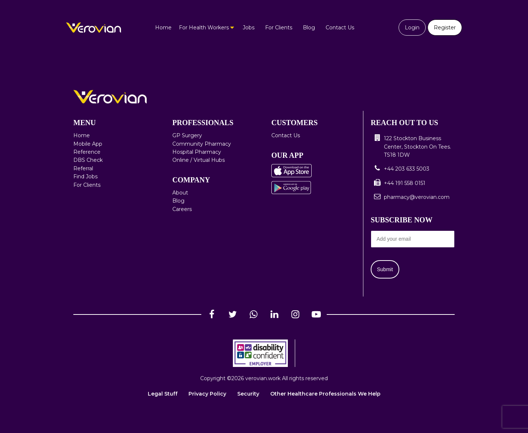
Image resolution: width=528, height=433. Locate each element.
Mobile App (87, 144)
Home (163, 27)
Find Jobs (85, 176)
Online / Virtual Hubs (198, 160)
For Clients (278, 27)
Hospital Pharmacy (196, 152)
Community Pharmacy (201, 144)
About (180, 192)
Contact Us (340, 27)
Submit (385, 269)
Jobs (248, 27)
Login (412, 27)
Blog (309, 27)
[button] (413, 146)
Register (445, 27)
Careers (182, 209)
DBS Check (88, 160)
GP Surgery (187, 135)
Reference (86, 152)
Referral (83, 168)
